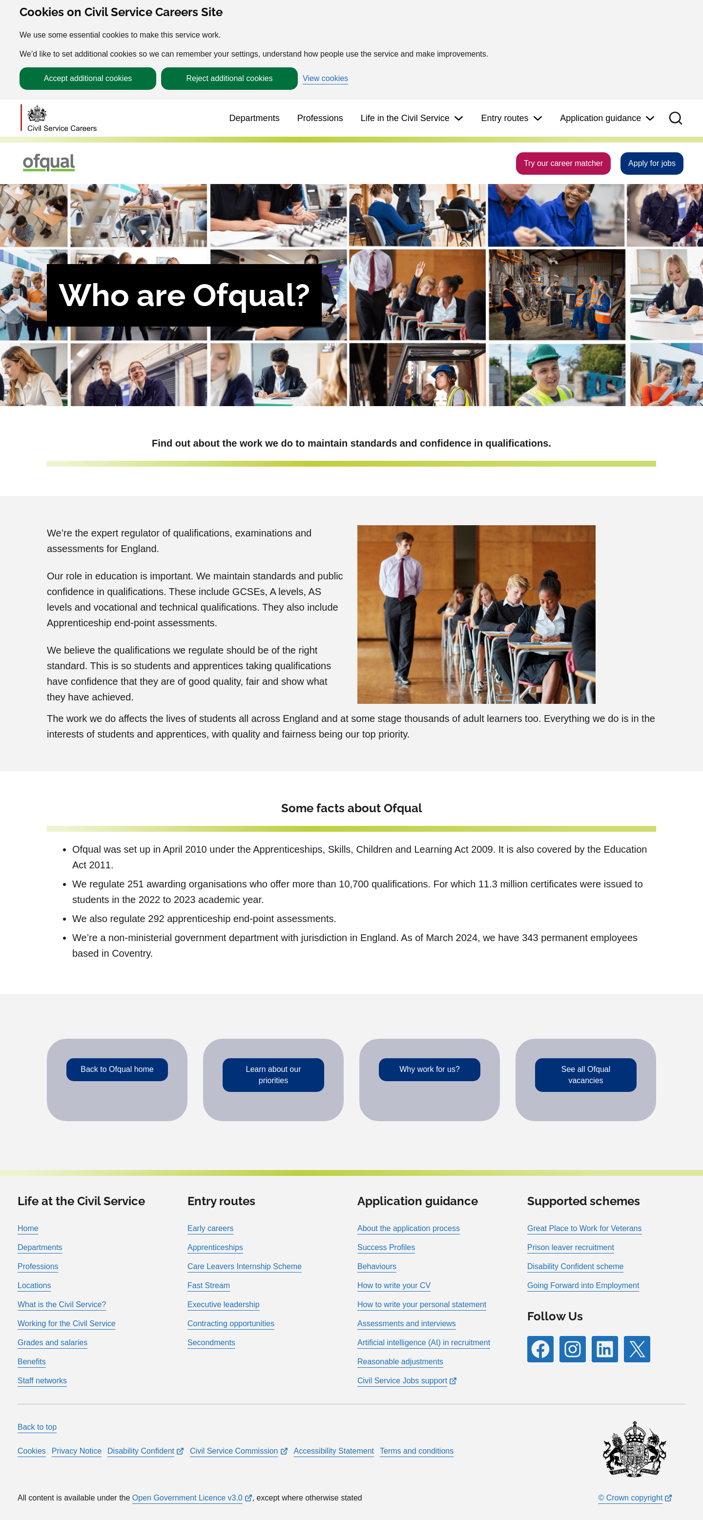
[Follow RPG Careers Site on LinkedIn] (605, 1349)
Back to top (37, 1427)
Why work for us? (429, 1069)
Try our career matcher (563, 163)
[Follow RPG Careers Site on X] (637, 1349)
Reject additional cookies (229, 78)
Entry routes (504, 118)
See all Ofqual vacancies (586, 1074)
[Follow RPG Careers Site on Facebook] (540, 1349)
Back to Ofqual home (117, 1069)
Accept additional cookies (88, 78)
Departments (254, 118)
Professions (320, 118)
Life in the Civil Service (405, 118)
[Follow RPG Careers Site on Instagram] (572, 1349)
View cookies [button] (325, 78)
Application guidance (600, 118)
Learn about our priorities (273, 1074)
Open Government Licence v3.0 (187, 1498)
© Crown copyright (630, 1498)
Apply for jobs (652, 163)
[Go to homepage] (59, 118)
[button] (675, 118)
